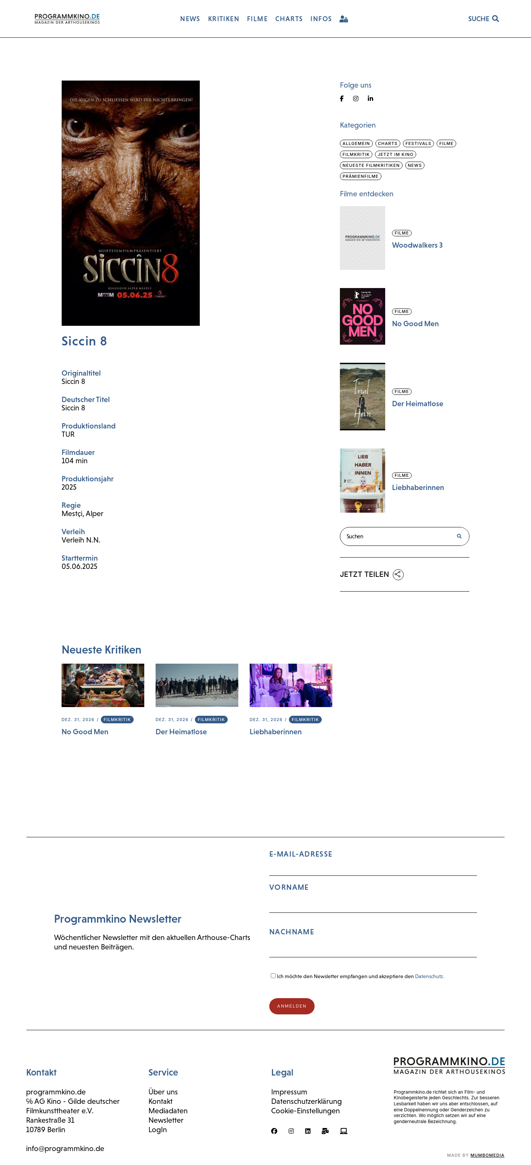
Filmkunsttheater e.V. (60, 1110)
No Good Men (85, 731)
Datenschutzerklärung (306, 1101)
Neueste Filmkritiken (371, 165)
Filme (446, 143)
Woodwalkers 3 (417, 245)
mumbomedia (488, 1155)
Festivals (418, 143)
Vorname (289, 887)
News (415, 165)
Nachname (291, 932)
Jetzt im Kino (396, 154)
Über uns (163, 1092)
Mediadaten (168, 1110)
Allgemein (356, 143)
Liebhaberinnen (276, 731)
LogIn (157, 1129)
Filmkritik (117, 719)
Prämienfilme (361, 176)
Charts (388, 143)
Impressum (289, 1092)
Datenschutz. (429, 976)
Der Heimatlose (181, 731)
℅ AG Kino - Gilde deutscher (73, 1101)
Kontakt (160, 1101)
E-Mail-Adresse (373, 907)
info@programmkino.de (65, 1148)
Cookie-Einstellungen (305, 1110)
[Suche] (459, 536)
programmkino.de (56, 1092)
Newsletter (166, 1120)
